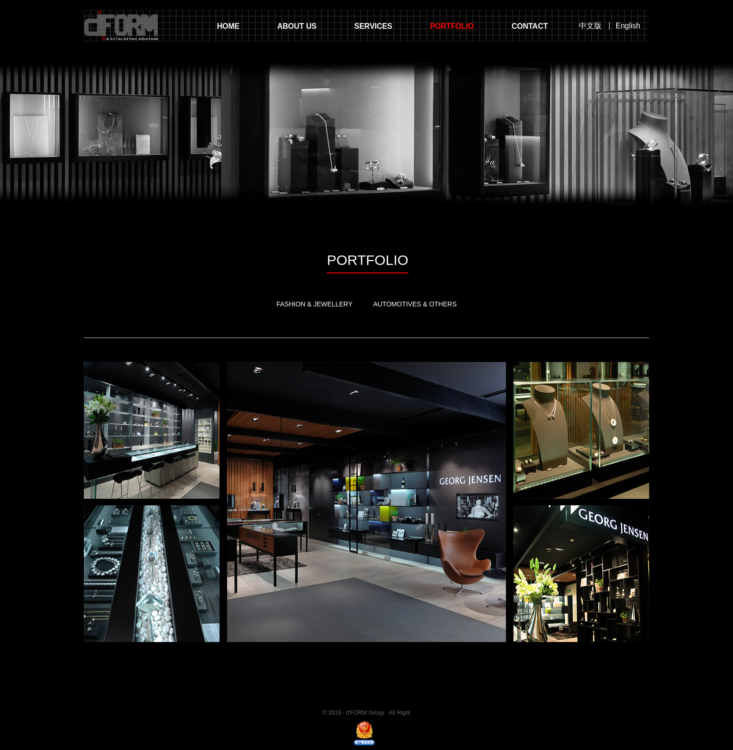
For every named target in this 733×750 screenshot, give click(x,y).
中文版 (590, 26)
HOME (228, 26)
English (628, 26)
